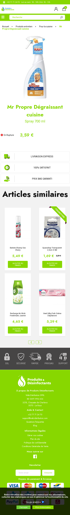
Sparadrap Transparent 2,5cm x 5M (52, 249)
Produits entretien (24, 26)
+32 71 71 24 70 (13, 2)
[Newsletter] (28, 473)
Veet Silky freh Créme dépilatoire (52, 314)
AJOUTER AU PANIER (18, 264)
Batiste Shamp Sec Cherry (18, 249)
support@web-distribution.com (35, 418)
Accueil (5, 26)
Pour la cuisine (45, 26)
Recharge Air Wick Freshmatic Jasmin (18, 314)
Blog (35, 425)
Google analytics (33, 502)
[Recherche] (35, 17)
